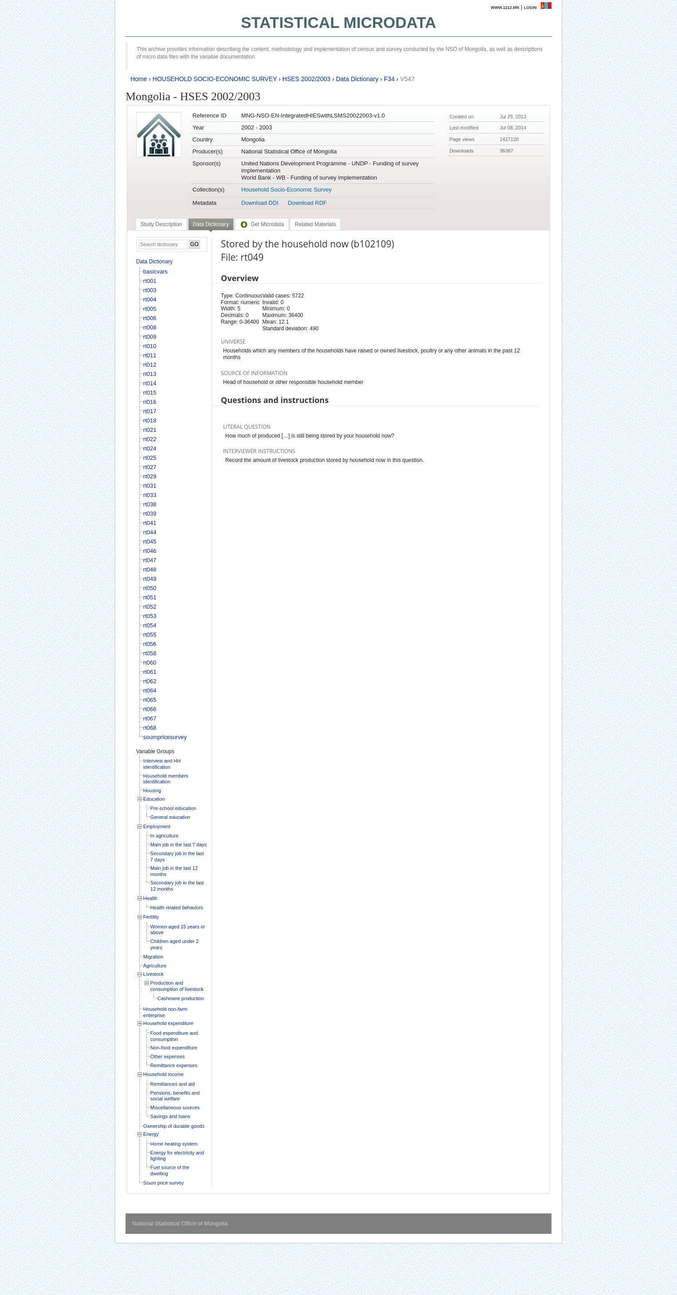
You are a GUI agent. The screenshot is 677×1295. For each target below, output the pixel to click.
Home (138, 78)
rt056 (150, 644)
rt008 (150, 327)
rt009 (150, 336)
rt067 (150, 718)
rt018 (150, 420)
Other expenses (167, 1056)
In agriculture (164, 835)
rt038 (150, 504)
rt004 (150, 299)
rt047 (150, 560)
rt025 (150, 457)
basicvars (155, 271)
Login (530, 7)
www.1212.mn (505, 7)
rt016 (150, 402)
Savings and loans (170, 1116)
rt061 (150, 672)
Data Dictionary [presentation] (211, 224)
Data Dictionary (357, 78)
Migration (153, 956)
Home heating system (173, 1143)
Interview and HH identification (162, 764)
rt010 (150, 346)
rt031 (150, 485)
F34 (389, 78)
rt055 (150, 634)
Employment (156, 826)
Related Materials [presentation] (315, 224)
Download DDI (260, 203)
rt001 (150, 281)
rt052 (150, 606)
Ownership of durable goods (174, 1126)
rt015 (150, 392)
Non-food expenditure (173, 1047)
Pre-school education (173, 808)
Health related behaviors (176, 907)
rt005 (150, 308)
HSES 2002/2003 (307, 78)
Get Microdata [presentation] (262, 224)
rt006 (150, 318)
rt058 (150, 653)
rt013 (150, 374)
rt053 (150, 616)
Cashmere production (180, 998)
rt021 (150, 429)
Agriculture (155, 965)
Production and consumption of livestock (177, 986)
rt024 (150, 448)
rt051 (150, 597)
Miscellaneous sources (175, 1107)
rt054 (150, 625)
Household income (163, 1074)
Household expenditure (168, 1023)
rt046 (150, 551)
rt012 (150, 364)
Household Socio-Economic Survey (286, 189)
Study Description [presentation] (161, 224)
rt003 (150, 290)
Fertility (151, 916)
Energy (151, 1134)
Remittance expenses (173, 1065)
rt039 (150, 513)
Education (154, 799)
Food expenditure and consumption (174, 1036)
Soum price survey (163, 1182)
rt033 (150, 495)
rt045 (150, 541)
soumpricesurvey (165, 737)
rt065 (150, 699)
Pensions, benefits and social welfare (175, 1096)
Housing (152, 790)
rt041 (150, 523)
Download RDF (307, 203)
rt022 (150, 439)
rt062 (150, 681)
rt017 (150, 411)
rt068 (150, 727)
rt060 (150, 662)
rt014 (150, 383)
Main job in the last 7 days (178, 844)
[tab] (161, 224)
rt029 (150, 476)
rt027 (150, 467)
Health (150, 898)
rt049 (150, 578)
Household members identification (166, 779)
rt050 (150, 588)
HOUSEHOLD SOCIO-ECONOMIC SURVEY (215, 78)
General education (170, 817)
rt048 (150, 569)
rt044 (150, 532)
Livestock (153, 974)
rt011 (150, 355)
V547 (407, 78)
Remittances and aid (172, 1084)
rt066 (150, 709)
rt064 (150, 690)
